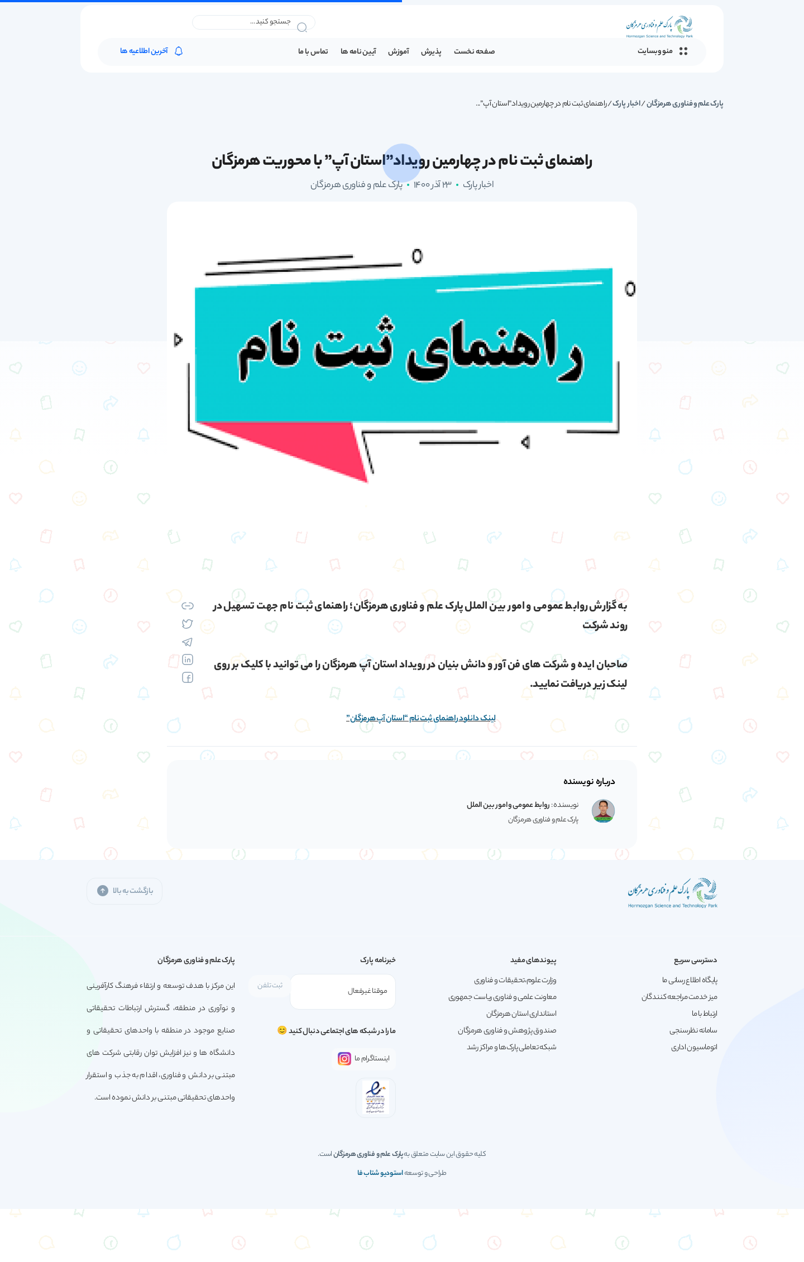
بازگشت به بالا (124, 891)
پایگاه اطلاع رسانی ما (689, 980)
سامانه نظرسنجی (693, 1031)
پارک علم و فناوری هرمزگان (685, 104)
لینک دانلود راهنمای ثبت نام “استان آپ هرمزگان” (420, 719)
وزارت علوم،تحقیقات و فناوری (515, 980)
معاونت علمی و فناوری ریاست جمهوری (502, 997)
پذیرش (431, 53)
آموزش (398, 53)
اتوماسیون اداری (694, 1047)
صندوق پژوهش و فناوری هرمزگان (507, 1031)
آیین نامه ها (358, 53)
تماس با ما (313, 53)
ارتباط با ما (704, 1014)
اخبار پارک (626, 104)
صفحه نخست (474, 53)
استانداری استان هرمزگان (521, 1014)
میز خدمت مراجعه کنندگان (679, 997)
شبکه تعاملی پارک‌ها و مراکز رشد (512, 1047)
